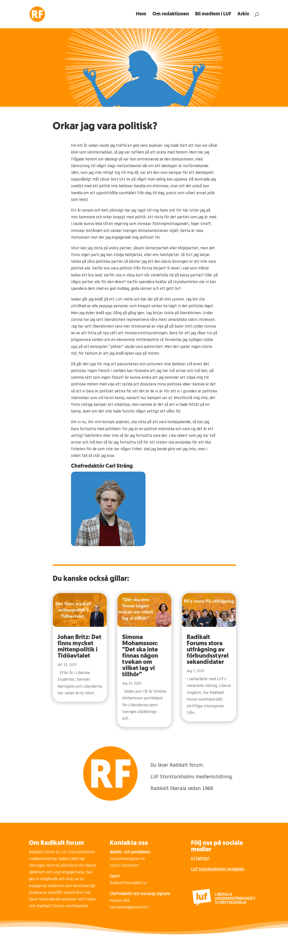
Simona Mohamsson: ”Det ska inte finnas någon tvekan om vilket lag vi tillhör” (140, 656)
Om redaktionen (170, 14)
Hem (141, 14)
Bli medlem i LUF (213, 14)
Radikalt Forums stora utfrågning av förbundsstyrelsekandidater (208, 649)
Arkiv (243, 14)
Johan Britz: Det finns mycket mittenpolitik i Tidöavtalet (79, 646)
